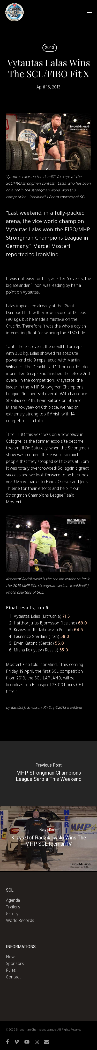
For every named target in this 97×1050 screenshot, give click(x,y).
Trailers (13, 907)
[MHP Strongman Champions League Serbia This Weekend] (48, 773)
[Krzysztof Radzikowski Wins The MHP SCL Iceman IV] (48, 838)
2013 (49, 47)
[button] (89, 12)
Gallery (12, 914)
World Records (20, 921)
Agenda (13, 901)
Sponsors (15, 964)
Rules (11, 971)
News (11, 957)
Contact (13, 977)
